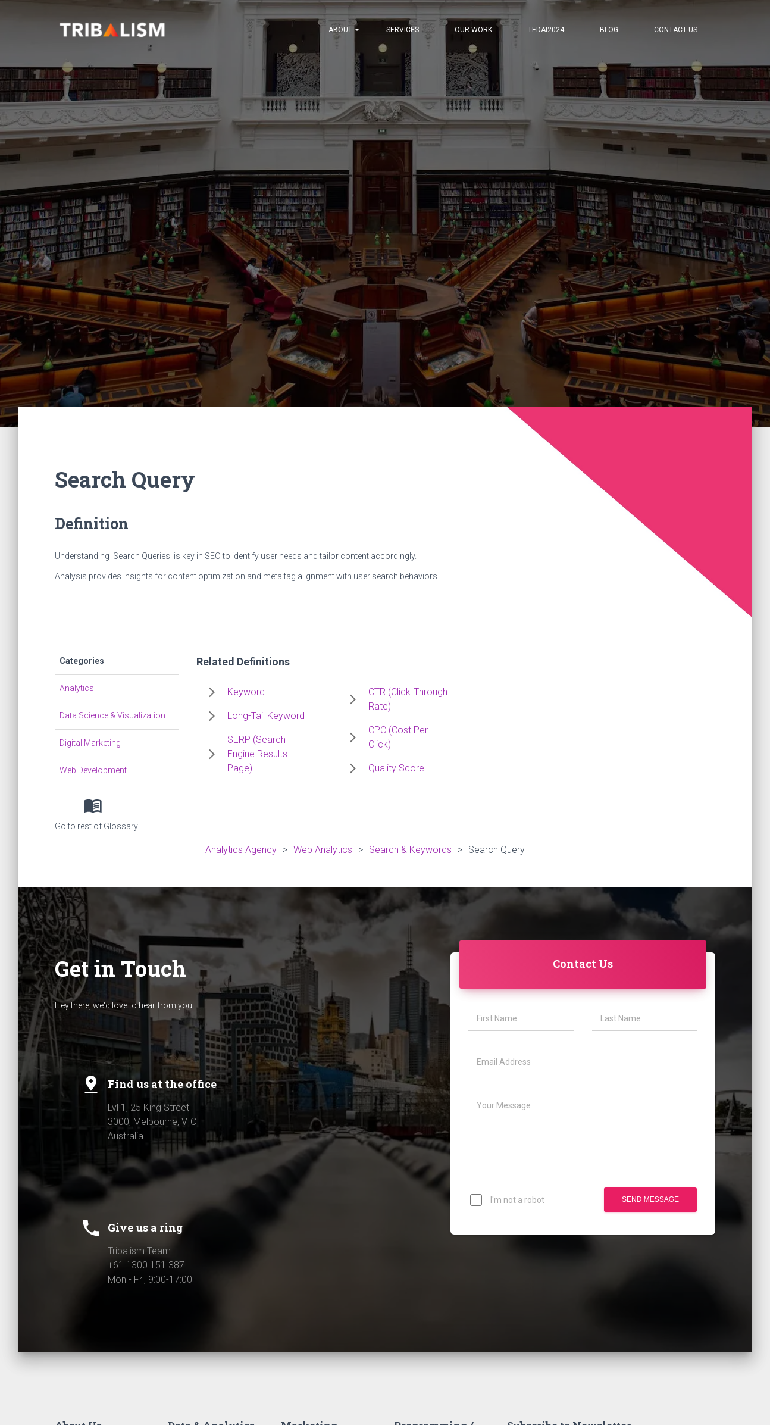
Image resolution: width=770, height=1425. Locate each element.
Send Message (650, 1200)
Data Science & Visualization (112, 715)
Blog (609, 30)
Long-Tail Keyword (266, 715)
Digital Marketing (90, 743)
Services (402, 30)
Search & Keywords (410, 849)
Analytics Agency (241, 849)
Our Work (473, 30)
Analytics (77, 688)
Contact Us (675, 30)
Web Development (93, 770)
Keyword (246, 692)
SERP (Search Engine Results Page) (257, 754)
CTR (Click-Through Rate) (407, 699)
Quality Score (396, 768)
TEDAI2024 (546, 30)
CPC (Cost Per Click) (398, 737)
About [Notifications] (344, 30)
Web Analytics (322, 849)
